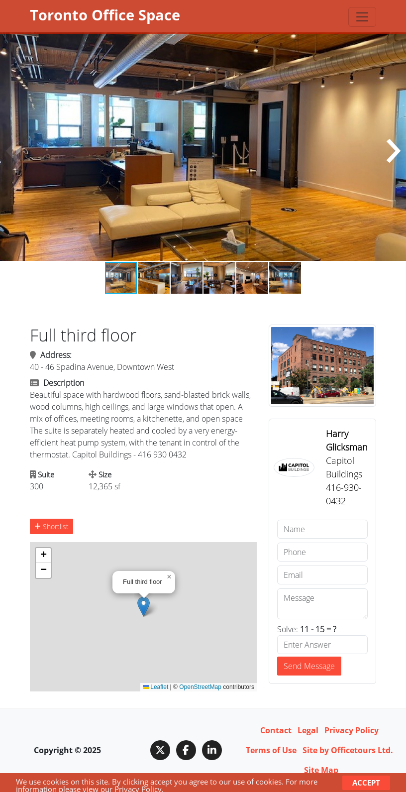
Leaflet (155, 686)
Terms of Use (271, 750)
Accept (366, 783)
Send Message (309, 666)
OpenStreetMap (200, 686)
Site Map (321, 770)
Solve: (306, 629)
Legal (308, 730)
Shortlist (51, 526)
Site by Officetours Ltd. (348, 750)
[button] (393, 151)
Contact (276, 730)
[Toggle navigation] (362, 17)
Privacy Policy (351, 730)
